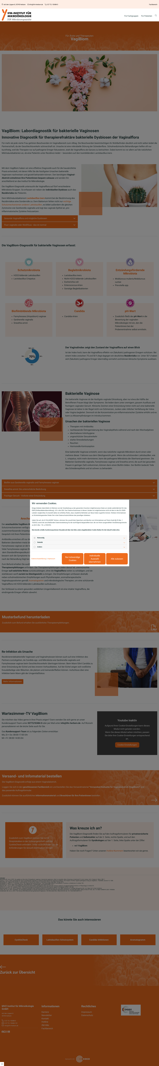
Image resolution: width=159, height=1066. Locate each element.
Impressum (51, 559)
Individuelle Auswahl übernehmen (95, 558)
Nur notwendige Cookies (72, 558)
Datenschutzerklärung (38, 559)
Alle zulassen (117, 559)
